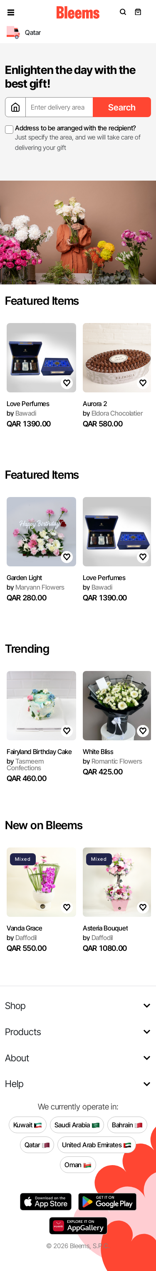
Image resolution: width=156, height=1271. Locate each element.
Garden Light (24, 577)
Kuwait (27, 1124)
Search (122, 107)
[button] (11, 12)
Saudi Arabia (77, 1124)
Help (14, 1083)
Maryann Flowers (35, 587)
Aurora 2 (95, 403)
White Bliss (98, 751)
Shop (15, 1005)
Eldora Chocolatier (113, 413)
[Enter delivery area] (59, 107)
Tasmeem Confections (25, 764)
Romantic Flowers (112, 761)
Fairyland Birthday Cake (39, 751)
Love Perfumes (28, 403)
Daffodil (22, 937)
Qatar (37, 1144)
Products (23, 1031)
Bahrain (127, 1124)
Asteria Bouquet (105, 928)
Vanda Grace (24, 928)
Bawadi (21, 413)
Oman (78, 1164)
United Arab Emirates (97, 1144)
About (17, 1057)
